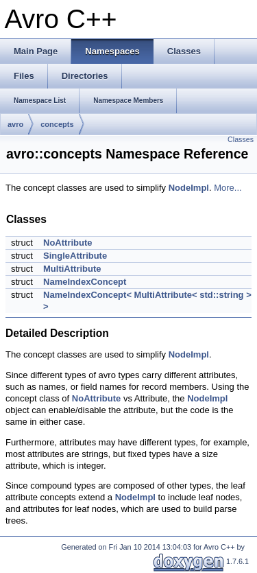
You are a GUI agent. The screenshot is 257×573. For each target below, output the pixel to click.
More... (227, 188)
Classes (241, 139)
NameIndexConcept (84, 282)
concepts (56, 124)
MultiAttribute (72, 269)
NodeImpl (189, 188)
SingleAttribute (75, 255)
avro (15, 124)
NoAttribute (68, 242)
